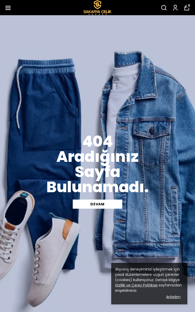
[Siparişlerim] (175, 8)
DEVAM (97, 204)
